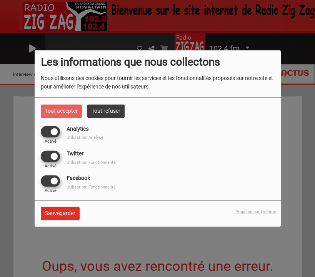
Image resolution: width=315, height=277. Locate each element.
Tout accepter (61, 111)
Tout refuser (106, 111)
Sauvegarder (60, 213)
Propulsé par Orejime (255, 212)
